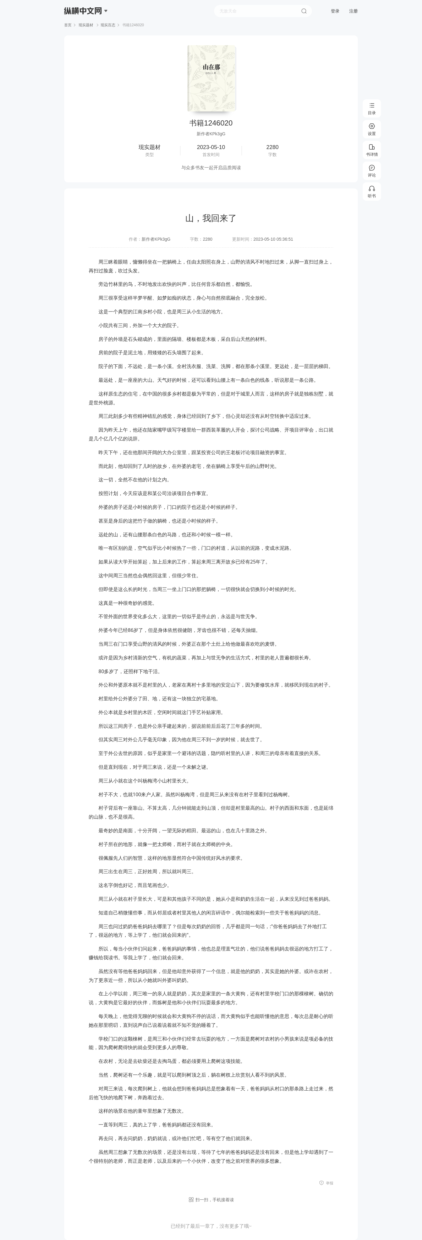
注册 (353, 11)
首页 (68, 25)
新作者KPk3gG (156, 239)
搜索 (304, 11)
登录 (335, 11)
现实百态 (108, 25)
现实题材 (86, 25)
